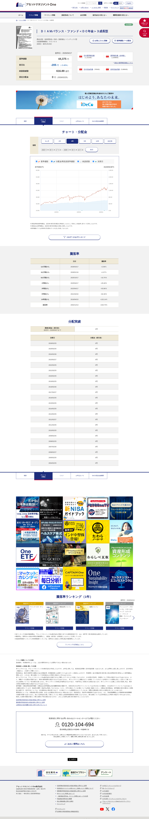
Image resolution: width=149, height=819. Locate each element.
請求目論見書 (115, 69)
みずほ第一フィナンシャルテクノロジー (114, 799)
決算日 (98, 161)
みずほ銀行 (105, 791)
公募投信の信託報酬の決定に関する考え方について (31, 705)
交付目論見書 (88, 69)
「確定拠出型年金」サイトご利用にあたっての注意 (72, 796)
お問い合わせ (84, 7)
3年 (72, 141)
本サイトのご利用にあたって (66, 793)
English (129, 3)
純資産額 (84, 161)
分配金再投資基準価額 (63, 161)
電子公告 (75, 7)
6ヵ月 (47, 141)
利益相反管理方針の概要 (64, 799)
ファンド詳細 (29, 628)
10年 (97, 141)
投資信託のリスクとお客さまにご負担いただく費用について (75, 788)
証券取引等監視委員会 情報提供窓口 (68, 811)
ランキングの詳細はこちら (74, 644)
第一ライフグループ (108, 788)
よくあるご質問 (96, 7)
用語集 (106, 7)
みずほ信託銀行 (107, 793)
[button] (15, 618)
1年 (60, 141)
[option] (29, 616)
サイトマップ (115, 7)
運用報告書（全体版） (118, 55)
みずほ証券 (105, 796)
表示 (91, 149)
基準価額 (42, 161)
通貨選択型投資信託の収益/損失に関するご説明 (30, 702)
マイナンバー (61, 809)
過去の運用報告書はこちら (123, 63)
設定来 (110, 141)
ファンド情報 (22, 20)
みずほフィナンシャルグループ (111, 785)
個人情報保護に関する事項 (65, 801)
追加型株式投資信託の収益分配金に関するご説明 (31, 700)
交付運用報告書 (89, 55)
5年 (85, 141)
